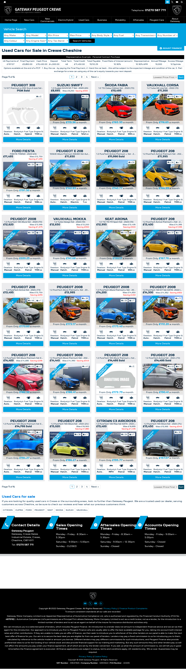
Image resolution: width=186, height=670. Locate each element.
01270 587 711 (155, 10)
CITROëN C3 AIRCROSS (116, 421)
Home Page (11, 20)
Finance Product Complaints (133, 609)
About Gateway (175, 19)
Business (102, 20)
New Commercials (47, 19)
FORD (29, 510)
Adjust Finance (172, 48)
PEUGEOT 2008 (23, 219)
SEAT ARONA (116, 219)
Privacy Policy (110, 609)
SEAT (50, 510)
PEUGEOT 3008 (70, 355)
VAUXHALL (82, 510)
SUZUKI (70, 510)
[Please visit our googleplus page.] (181, 2)
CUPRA (19, 510)
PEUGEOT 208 (116, 151)
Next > (95, 77)
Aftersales (139, 20)
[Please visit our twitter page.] (172, 2)
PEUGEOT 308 (23, 85)
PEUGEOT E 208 (69, 151)
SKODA (59, 510)
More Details (23, 139)
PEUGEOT (40, 510)
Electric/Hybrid (65, 20)
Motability (120, 20)
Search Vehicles (82, 41)
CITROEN (8, 510)
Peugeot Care (157, 20)
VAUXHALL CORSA (163, 85)
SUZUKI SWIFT (70, 85)
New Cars (29, 20)
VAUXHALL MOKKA (69, 219)
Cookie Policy (100, 657)
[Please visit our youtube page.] (177, 2)
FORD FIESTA (23, 151)
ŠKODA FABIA (116, 85)
